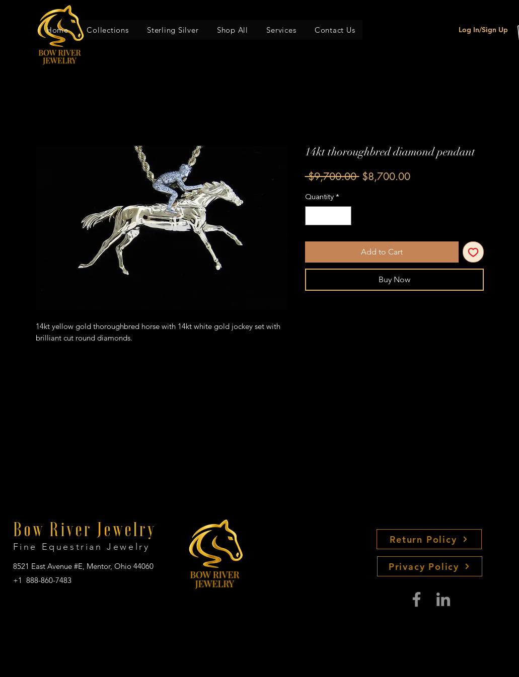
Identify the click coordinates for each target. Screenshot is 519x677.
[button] (108, 30)
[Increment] (343, 216)
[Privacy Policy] (429, 566)
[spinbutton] (328, 216)
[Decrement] (313, 216)
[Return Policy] (429, 539)
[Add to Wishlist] (473, 252)
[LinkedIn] (443, 599)
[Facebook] (416, 599)
